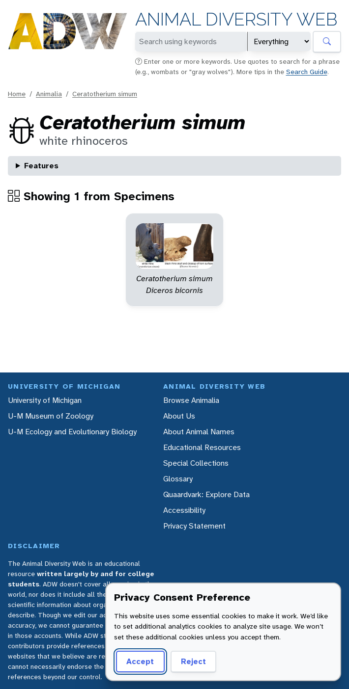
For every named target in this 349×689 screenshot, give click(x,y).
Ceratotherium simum (104, 93)
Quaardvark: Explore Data (206, 494)
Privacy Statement (194, 526)
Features (41, 165)
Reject (193, 661)
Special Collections (196, 463)
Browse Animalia (191, 400)
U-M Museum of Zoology (50, 416)
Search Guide (306, 71)
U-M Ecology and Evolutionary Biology (72, 431)
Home (17, 93)
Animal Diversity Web (236, 19)
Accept (140, 661)
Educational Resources (202, 447)
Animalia (49, 93)
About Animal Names (198, 431)
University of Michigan (45, 400)
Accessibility (184, 510)
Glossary (178, 479)
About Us (179, 416)
